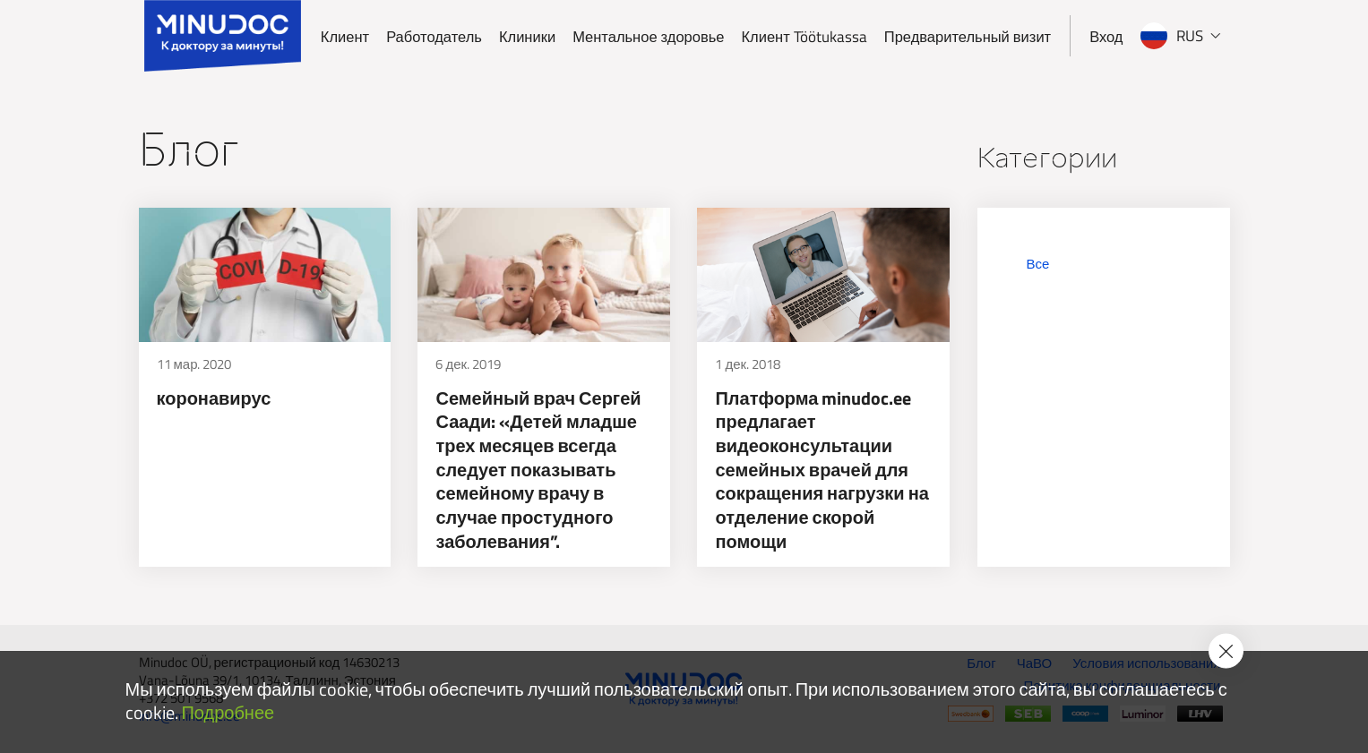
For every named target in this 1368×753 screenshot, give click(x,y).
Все (1038, 263)
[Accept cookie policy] (1226, 650)
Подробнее (228, 713)
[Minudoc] (222, 36)
